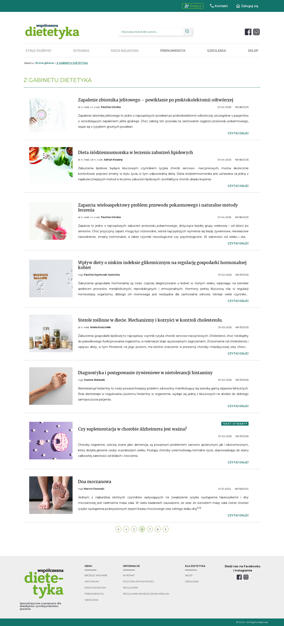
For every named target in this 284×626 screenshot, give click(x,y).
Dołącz (192, 6)
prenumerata (94, 593)
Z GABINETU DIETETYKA (72, 62)
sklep (189, 575)
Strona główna (44, 62)
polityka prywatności (138, 581)
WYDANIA (81, 51)
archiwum (92, 581)
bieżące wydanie (96, 575)
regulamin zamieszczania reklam (146, 593)
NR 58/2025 (241, 107)
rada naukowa (95, 587)
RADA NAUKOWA (124, 51)
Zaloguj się (247, 6)
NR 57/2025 (241, 274)
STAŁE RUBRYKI (38, 51)
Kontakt (218, 6)
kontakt (129, 575)
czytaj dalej (238, 133)
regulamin (130, 587)
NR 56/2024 (241, 488)
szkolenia (91, 599)
